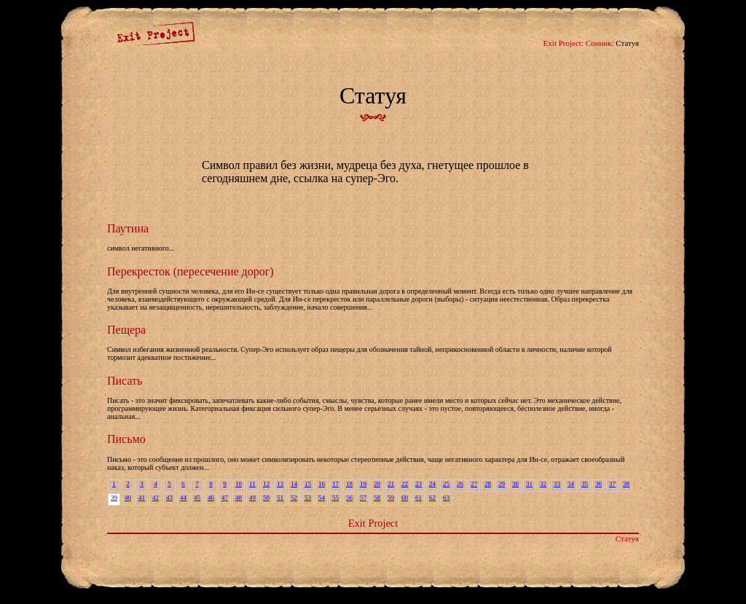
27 (474, 483)
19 (363, 483)
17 (335, 483)
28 (487, 483)
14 (294, 483)
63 (446, 497)
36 (598, 483)
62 (432, 497)
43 (169, 497)
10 (238, 483)
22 (404, 483)
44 (183, 497)
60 (404, 497)
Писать (124, 380)
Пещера (126, 329)
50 (266, 497)
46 (211, 497)
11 (252, 483)
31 (529, 483)
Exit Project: (563, 43)
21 (391, 483)
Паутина (128, 228)
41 (141, 497)
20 (377, 483)
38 (626, 483)
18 (349, 483)
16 (321, 483)
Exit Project (373, 523)
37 (612, 483)
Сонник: (600, 43)
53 (308, 497)
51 (280, 497)
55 (335, 497)
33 (557, 483)
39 (114, 497)
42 (155, 497)
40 (128, 497)
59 (391, 497)
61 (418, 497)
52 (294, 497)
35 (584, 483)
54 (321, 497)
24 (432, 483)
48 (238, 497)
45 (197, 497)
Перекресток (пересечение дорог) (190, 271)
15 (308, 483)
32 (543, 483)
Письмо (126, 439)
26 (460, 483)
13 (280, 483)
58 (377, 497)
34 (571, 483)
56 (349, 497)
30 (515, 483)
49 (252, 497)
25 (446, 483)
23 (418, 483)
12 (266, 483)
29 (501, 483)
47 (224, 497)
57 (363, 497)
